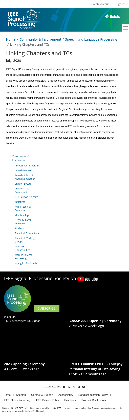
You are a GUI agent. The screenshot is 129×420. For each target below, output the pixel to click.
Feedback (70, 400)
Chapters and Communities (22, 190)
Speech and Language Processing (91, 39)
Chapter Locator (23, 183)
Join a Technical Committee (23, 208)
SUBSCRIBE (46, 308)
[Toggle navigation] (125, 28)
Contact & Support (42, 394)
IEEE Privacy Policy (47, 400)
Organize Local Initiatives (23, 221)
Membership (22, 215)
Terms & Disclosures (93, 400)
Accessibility (65, 394)
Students (20, 228)
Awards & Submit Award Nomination (25, 177)
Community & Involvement (40, 39)
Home (11, 39)
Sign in (120, 4)
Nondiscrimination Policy (93, 394)
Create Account (101, 4)
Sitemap (21, 394)
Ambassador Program (27, 165)
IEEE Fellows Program (26, 197)
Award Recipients (24, 170)
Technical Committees (27, 233)
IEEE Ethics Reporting (17, 400)
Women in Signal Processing (24, 256)
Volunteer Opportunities (22, 248)
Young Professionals (26, 263)
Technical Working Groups (25, 239)
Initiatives (20, 201)
